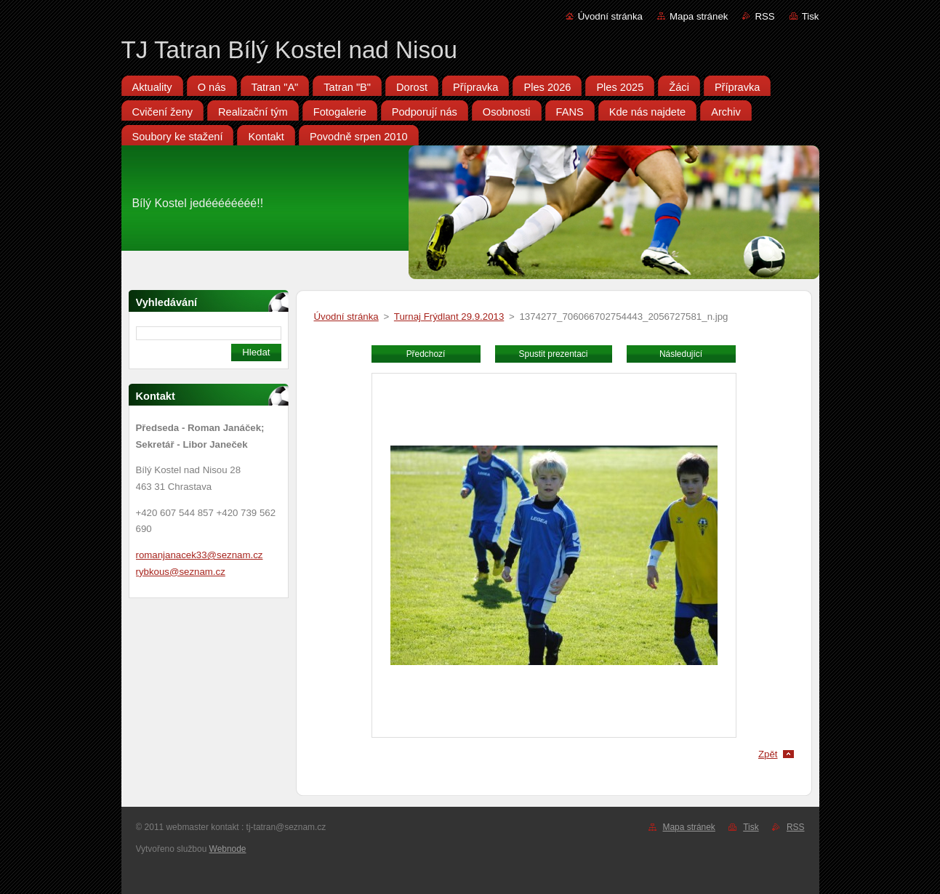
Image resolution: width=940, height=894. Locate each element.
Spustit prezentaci (553, 354)
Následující (680, 354)
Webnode (227, 849)
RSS (764, 16)
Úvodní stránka (610, 16)
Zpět (768, 754)
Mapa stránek (699, 16)
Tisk (810, 16)
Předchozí (426, 354)
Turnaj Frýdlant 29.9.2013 (449, 316)
